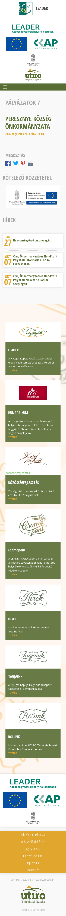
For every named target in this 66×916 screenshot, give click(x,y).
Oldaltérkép (33, 870)
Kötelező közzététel (33, 856)
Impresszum (33, 863)
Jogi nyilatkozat (33, 849)
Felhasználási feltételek (33, 842)
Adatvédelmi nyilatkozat (33, 835)
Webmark (40, 909)
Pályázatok (20, 102)
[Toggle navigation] (5, 87)
